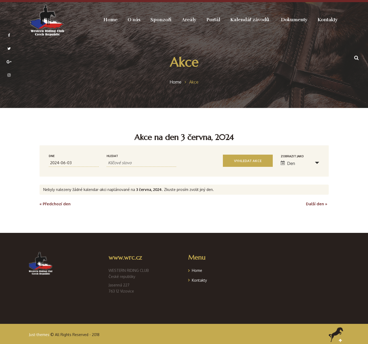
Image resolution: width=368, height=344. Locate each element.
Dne (52, 156)
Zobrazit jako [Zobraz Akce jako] (292, 156)
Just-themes (39, 334)
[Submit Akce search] (248, 161)
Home (197, 270)
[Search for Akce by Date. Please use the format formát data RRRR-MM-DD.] (74, 163)
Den (288, 163)
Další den (316, 203)
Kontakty (199, 280)
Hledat (112, 156)
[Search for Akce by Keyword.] (141, 163)
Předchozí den (55, 203)
